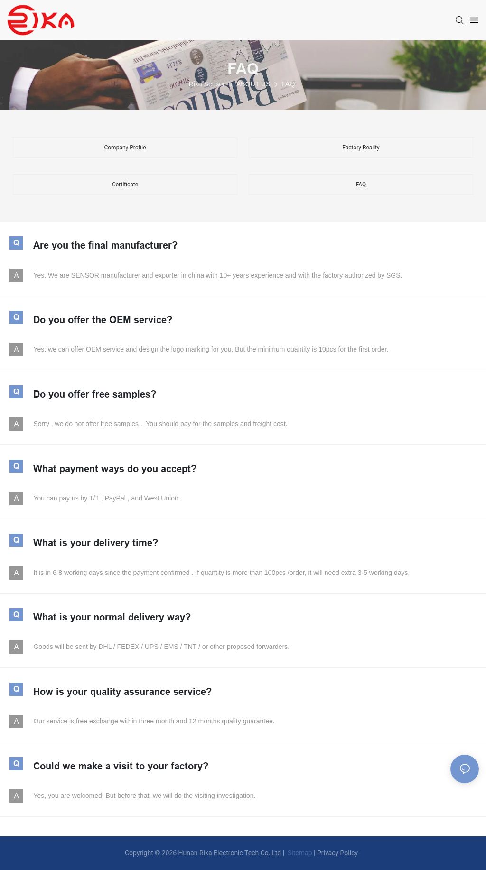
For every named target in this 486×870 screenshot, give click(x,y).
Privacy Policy (337, 853)
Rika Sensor (207, 84)
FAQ (243, 68)
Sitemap (299, 853)
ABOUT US (253, 84)
